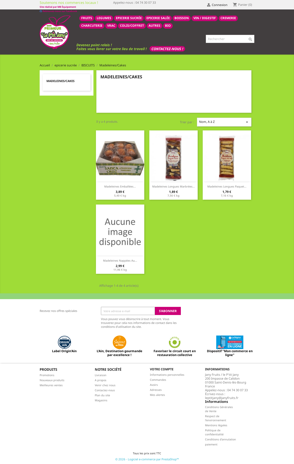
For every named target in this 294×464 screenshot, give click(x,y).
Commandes (158, 379)
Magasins (101, 400)
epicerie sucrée (129, 18)
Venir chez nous (105, 385)
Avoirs (154, 384)
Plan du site (102, 395)
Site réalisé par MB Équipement (131, 7)
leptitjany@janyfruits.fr (221, 398)
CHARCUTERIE (92, 25)
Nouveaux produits (52, 380)
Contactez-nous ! (167, 48)
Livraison (100, 375)
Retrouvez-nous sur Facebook (58, 6)
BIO (168, 25)
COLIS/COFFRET (132, 25)
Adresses (156, 389)
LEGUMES (104, 18)
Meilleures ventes (51, 385)
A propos (100, 380)
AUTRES (154, 25)
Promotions (47, 375)
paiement (211, 444)
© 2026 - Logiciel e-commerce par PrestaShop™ (147, 459)
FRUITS (86, 18)
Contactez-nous (105, 390)
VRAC (111, 25)
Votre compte (161, 369)
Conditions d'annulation (220, 439)
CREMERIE (228, 18)
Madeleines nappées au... (120, 260)
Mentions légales (216, 425)
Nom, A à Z (224, 121)
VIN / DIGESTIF (204, 18)
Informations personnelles (167, 374)
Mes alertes (157, 394)
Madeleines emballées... (120, 186)
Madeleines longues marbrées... (173, 186)
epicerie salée (158, 18)
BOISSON (181, 18)
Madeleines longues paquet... (226, 186)
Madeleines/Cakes (60, 81)
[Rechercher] (230, 39)
